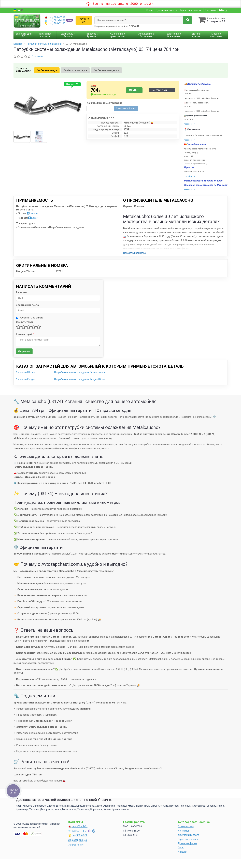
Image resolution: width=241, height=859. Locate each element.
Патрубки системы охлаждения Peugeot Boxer (80, 379)
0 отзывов (37, 56)
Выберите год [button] (47, 70)
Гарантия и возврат (191, 10)
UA (16, 10)
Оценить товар (24, 322)
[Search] (187, 20)
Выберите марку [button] (75, 70)
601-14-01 (55, 20)
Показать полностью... (135, 253)
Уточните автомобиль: (23, 69)
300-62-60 (55, 23)
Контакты (210, 10)
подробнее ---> (189, 124)
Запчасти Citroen (25, 372)
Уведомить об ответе (29, 317)
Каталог (182, 851)
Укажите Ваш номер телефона (104, 103)
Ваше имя (21, 292)
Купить (134, 90)
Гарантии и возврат (189, 839)
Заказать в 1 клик (126, 108)
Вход (223, 10)
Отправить (24, 351)
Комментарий (25, 334)
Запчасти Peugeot (26, 379)
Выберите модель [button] (106, 70)
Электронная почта (27, 305)
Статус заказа (186, 826)
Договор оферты (187, 843)
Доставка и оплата (166, 10)
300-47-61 (55, 17)
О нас (149, 10)
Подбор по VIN (84, 20)
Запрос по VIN (75, 844)
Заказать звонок (77, 840)
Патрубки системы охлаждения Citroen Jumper (80, 372)
